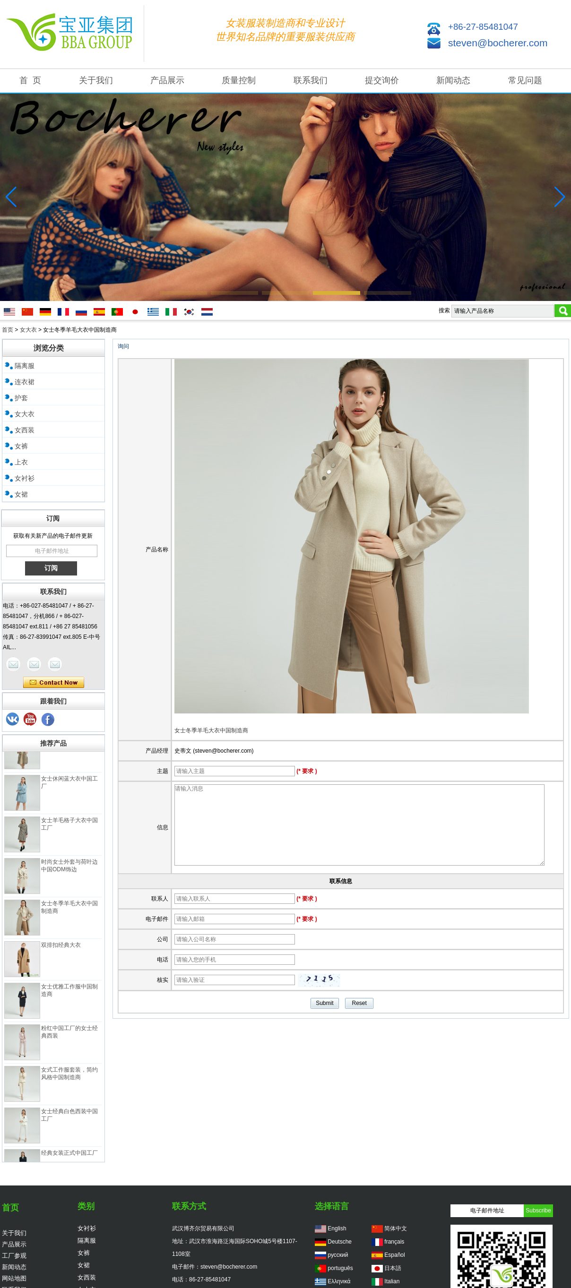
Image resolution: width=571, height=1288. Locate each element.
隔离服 (25, 365)
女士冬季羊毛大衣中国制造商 (211, 730)
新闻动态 (453, 80)
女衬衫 (25, 478)
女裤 (21, 446)
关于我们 (96, 80)
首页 (7, 329)
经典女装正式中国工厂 (69, 1156)
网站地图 (14, 1278)
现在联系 (53, 683)
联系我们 (311, 80)
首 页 (30, 80)
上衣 (21, 462)
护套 (21, 398)
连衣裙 (25, 382)
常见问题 (525, 80)
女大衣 (28, 329)
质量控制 (239, 80)
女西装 (25, 430)
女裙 (21, 494)
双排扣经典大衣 (61, 948)
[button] (183, 293)
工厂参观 (14, 1255)
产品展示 (167, 80)
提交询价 (382, 80)
